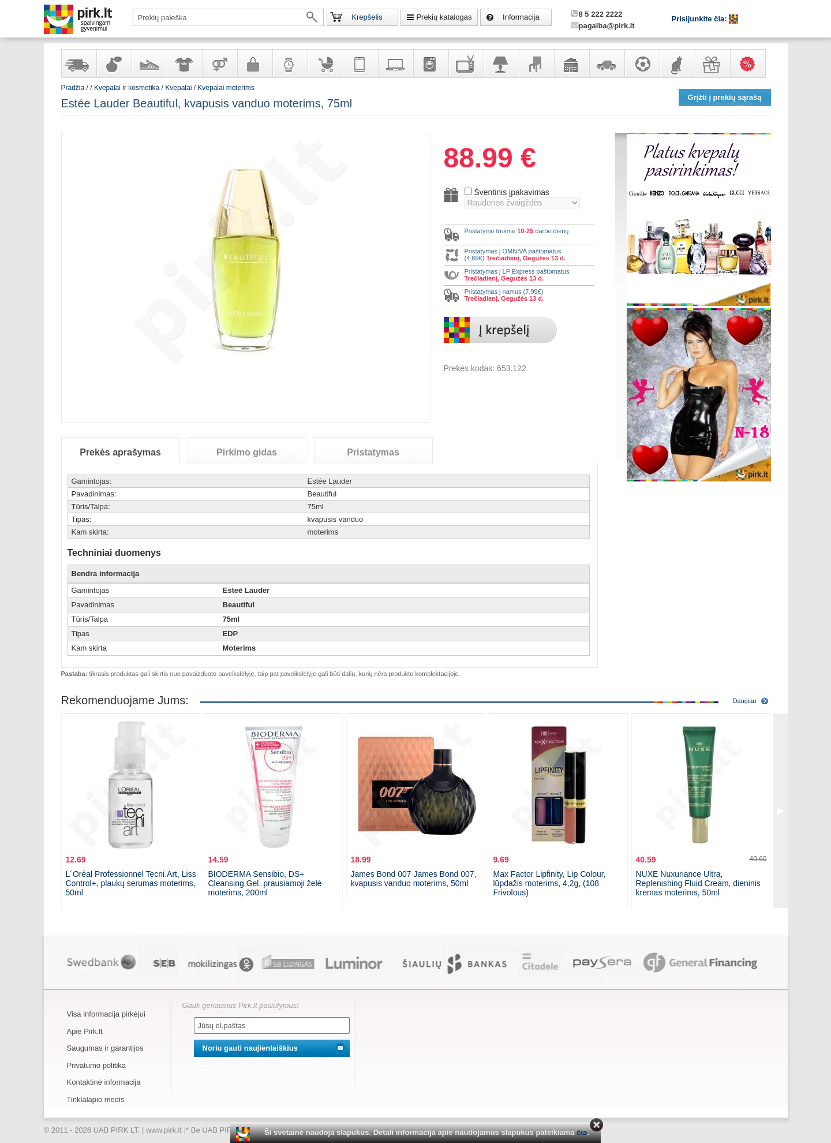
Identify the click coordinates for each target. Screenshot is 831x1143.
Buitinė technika (430, 63)
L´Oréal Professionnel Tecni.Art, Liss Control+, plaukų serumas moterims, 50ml (131, 883)
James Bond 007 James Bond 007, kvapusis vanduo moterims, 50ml (414, 878)
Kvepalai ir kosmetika (113, 63)
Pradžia (73, 88)
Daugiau (745, 700)
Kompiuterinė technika (395, 63)
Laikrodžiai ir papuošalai (289, 63)
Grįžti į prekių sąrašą (725, 97)
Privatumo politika (96, 1065)
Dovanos (712, 63)
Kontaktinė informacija (104, 1082)
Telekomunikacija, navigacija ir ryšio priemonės (360, 63)
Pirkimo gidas (246, 452)
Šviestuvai (501, 63)
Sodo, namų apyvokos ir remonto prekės (571, 63)
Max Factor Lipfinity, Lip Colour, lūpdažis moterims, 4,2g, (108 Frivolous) (549, 883)
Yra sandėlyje (78, 63)
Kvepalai (179, 88)
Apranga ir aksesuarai (184, 63)
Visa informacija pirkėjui (106, 1014)
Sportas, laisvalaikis (641, 63)
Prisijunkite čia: (700, 18)
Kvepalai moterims (225, 88)
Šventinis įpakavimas (511, 192)
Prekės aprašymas (120, 452)
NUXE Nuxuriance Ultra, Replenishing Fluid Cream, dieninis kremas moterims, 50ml (698, 883)
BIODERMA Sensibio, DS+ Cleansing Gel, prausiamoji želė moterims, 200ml (265, 883)
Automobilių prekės (606, 63)
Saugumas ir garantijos (105, 1048)
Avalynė (149, 63)
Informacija (521, 17)
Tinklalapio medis (96, 1099)
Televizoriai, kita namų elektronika (465, 63)
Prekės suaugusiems (219, 63)
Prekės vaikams (325, 63)
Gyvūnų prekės (677, 63)
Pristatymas (373, 452)
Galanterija (254, 63)
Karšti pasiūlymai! (751, 63)
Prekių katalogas (443, 17)
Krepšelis (366, 17)
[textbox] (228, 17)
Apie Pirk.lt (85, 1031)
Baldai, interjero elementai (536, 63)
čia (582, 1132)
